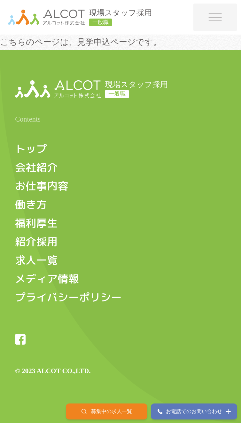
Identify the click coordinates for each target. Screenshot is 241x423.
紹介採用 (36, 241)
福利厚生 (36, 223)
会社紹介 (36, 167)
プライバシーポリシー (68, 297)
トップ (31, 149)
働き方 (31, 204)
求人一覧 (36, 260)
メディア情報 (47, 279)
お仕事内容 (41, 186)
